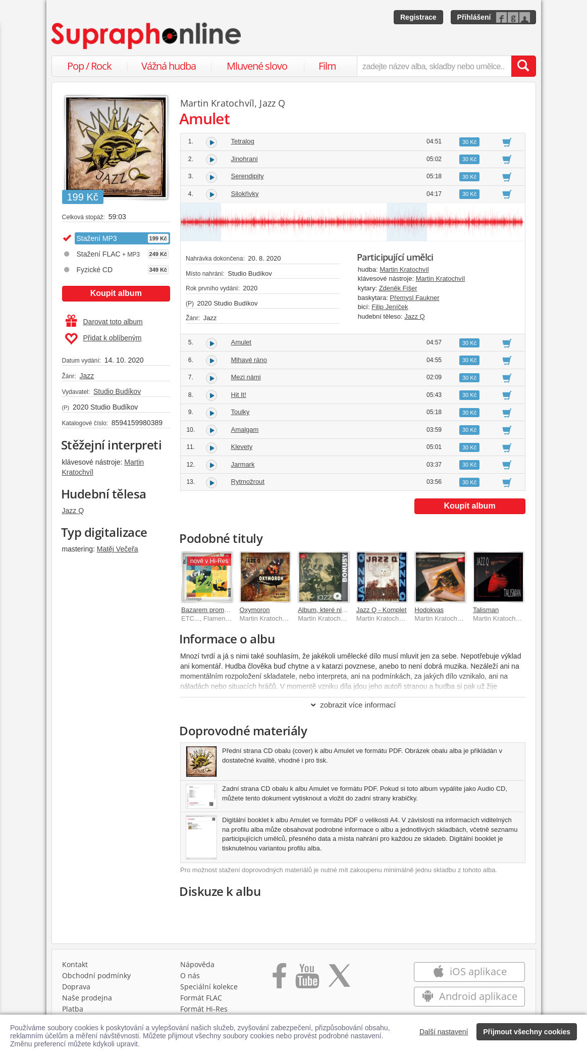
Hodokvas (429, 610)
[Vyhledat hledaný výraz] (523, 66)
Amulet (241, 342)
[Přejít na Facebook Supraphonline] (279, 979)
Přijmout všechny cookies (526, 1032)
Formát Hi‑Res (204, 1009)
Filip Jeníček (389, 307)
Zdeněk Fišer (398, 288)
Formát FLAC (201, 997)
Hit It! (238, 394)
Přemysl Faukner (414, 297)
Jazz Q (73, 511)
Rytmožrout (247, 481)
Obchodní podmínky (96, 975)
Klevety (242, 446)
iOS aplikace (470, 971)
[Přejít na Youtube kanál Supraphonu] (306, 979)
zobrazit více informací (352, 704)
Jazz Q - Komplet (381, 610)
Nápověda (197, 964)
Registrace (418, 17)
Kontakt (75, 964)
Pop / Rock (89, 66)
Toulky (240, 412)
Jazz (86, 376)
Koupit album (116, 293)
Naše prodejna (87, 997)
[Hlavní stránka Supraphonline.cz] (146, 36)
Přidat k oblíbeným (103, 339)
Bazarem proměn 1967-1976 (223, 610)
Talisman (486, 610)
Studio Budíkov (117, 391)
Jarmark (243, 464)
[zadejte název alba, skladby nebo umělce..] (434, 66)
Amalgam (245, 429)
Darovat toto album (104, 322)
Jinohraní (244, 159)
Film (327, 66)
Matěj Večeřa (117, 549)
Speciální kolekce (209, 986)
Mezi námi (246, 377)
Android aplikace (469, 996)
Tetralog (242, 141)
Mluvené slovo (257, 66)
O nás (190, 975)
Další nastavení (443, 1032)
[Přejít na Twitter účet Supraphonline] (339, 979)
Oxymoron (255, 610)
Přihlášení (474, 17)
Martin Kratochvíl (217, 103)
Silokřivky (245, 193)
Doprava (76, 986)
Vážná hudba (168, 66)
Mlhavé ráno (249, 360)
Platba (72, 1009)
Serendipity (247, 176)
